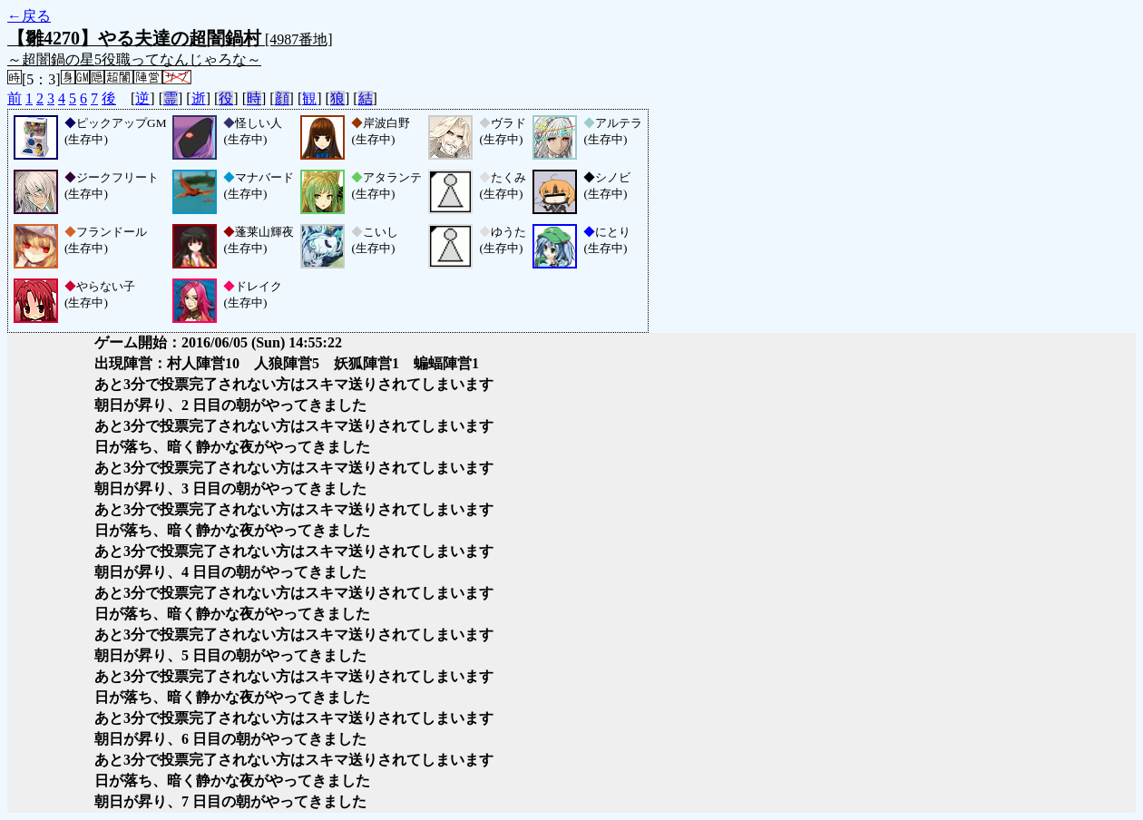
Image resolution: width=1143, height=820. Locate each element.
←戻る (29, 16)
